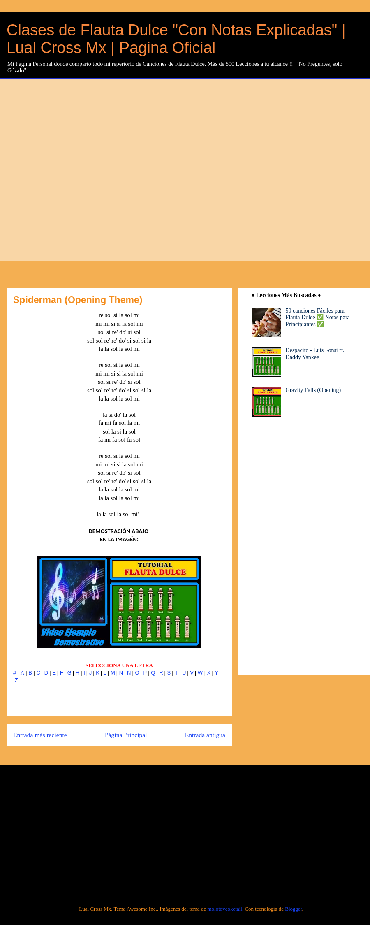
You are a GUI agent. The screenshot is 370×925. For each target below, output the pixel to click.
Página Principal (126, 734)
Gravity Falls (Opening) (313, 390)
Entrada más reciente (40, 734)
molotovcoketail (224, 909)
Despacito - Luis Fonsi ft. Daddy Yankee (315, 353)
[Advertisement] (90, 168)
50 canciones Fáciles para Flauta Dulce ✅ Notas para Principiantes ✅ (318, 318)
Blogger (293, 909)
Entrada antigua (205, 734)
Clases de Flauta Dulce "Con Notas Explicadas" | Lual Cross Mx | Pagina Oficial (176, 38)
